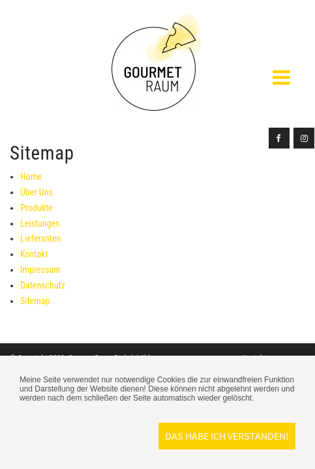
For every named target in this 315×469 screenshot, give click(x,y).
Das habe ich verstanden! (227, 435)
